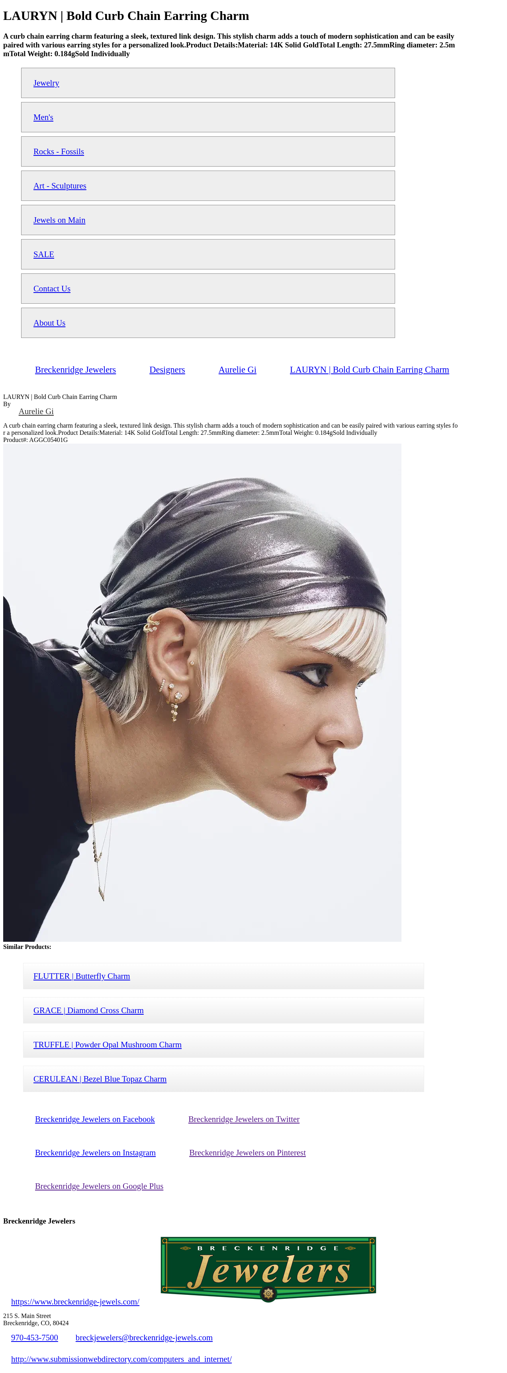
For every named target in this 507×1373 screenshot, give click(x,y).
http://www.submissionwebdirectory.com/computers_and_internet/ (121, 1358)
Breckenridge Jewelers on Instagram (95, 1152)
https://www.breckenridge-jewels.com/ (75, 1301)
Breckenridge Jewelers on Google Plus (99, 1185)
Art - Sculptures (59, 185)
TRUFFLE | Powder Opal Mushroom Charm (107, 1044)
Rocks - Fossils (58, 151)
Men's (43, 117)
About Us (49, 322)
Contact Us (51, 288)
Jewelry (46, 82)
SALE (43, 254)
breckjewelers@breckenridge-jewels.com (144, 1337)
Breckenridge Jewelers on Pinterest (247, 1152)
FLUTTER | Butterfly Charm (81, 975)
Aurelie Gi (36, 411)
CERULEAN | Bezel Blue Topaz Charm (99, 1078)
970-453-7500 (34, 1337)
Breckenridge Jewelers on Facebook (95, 1119)
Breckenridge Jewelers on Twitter (244, 1119)
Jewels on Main (59, 219)
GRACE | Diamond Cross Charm (88, 1010)
